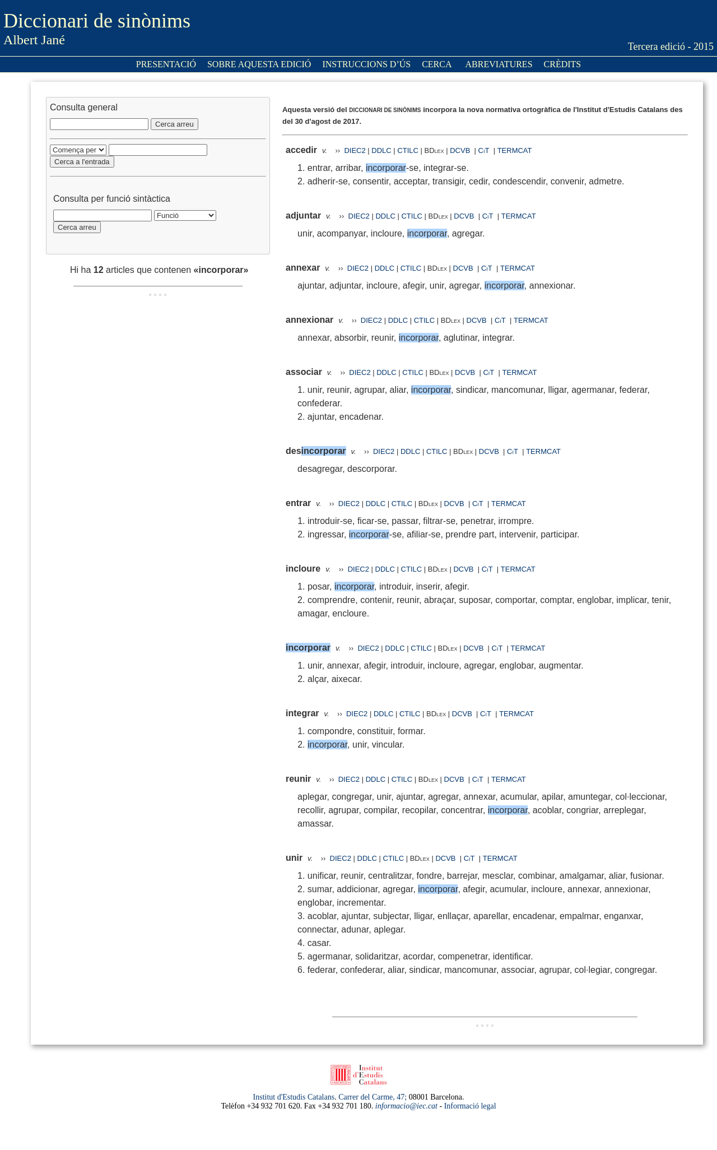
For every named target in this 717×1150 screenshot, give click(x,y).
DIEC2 (354, 150)
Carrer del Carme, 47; (372, 1097)
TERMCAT (514, 150)
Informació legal (470, 1106)
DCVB (461, 150)
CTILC (407, 150)
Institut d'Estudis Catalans (294, 1097)
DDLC (381, 150)
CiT (484, 150)
